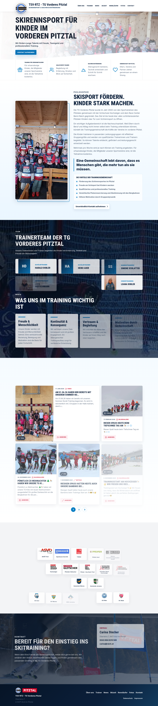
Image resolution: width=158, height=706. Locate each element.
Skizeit (104, 6)
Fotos (123, 6)
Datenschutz (128, 698)
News (97, 6)
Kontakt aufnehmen (25, 52)
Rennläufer (113, 6)
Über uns (81, 6)
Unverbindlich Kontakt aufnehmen (91, 206)
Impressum (138, 698)
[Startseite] (41, 6)
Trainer (90, 6)
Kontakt (131, 6)
